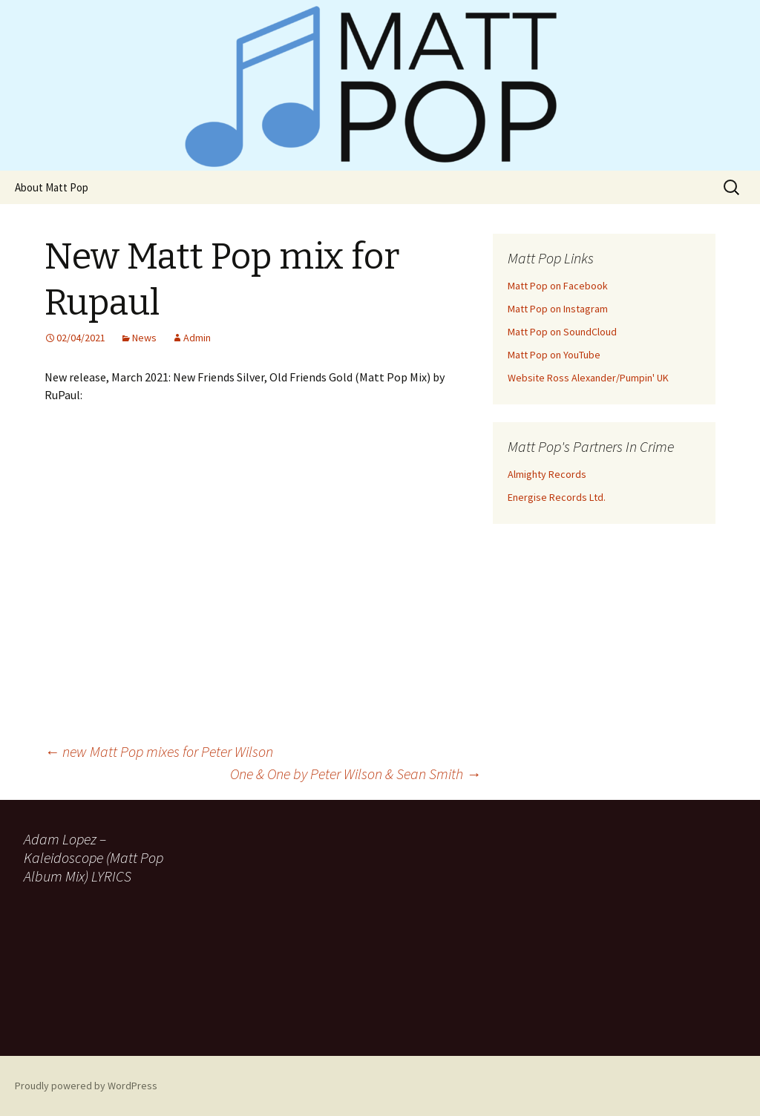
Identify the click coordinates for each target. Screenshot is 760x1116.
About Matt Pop (51, 187)
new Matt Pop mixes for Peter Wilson (159, 751)
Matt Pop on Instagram (558, 308)
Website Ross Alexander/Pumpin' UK (588, 377)
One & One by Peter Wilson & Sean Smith (355, 773)
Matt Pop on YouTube (554, 354)
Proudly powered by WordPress (86, 1085)
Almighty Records (547, 474)
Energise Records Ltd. (557, 497)
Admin (197, 337)
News (144, 337)
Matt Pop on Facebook (558, 285)
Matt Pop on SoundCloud (562, 331)
